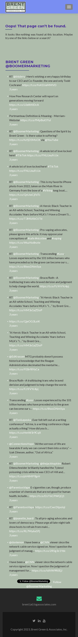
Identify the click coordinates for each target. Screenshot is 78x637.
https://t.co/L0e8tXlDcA (24, 104)
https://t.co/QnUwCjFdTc (25, 194)
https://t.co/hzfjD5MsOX (24, 139)
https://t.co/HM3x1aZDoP (25, 310)
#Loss (60, 253)
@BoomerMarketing (26, 131)
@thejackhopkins (50, 463)
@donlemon (16, 542)
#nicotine (40, 238)
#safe (31, 238)
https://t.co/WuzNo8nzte (24, 242)
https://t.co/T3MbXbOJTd (25, 218)
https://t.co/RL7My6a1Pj (24, 531)
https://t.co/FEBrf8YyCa (24, 369)
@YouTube (51, 139)
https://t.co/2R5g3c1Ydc (50, 550)
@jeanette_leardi (23, 518)
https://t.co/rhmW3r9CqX (25, 432)
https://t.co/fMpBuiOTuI (36, 120)
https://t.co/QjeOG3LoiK (24, 321)
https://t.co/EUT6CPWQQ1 (47, 496)
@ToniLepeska (22, 419)
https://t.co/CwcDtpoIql (50, 507)
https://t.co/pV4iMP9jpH (24, 476)
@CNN (44, 542)
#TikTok (21, 155)
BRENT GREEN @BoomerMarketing (27, 64)
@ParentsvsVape (19, 487)
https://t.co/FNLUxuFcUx (42, 155)
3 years (13, 89)
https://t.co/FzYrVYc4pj (54, 286)
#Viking (48, 190)
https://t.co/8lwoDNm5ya (25, 266)
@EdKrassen (17, 356)
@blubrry (19, 76)
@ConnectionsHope (21, 443)
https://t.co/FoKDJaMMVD (39, 85)
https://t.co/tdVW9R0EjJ (47, 570)
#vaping (57, 238)
